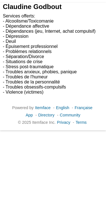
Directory (46, 115)
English (62, 107)
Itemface (43, 107)
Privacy (63, 122)
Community (70, 115)
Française (83, 107)
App (29, 115)
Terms (80, 122)
